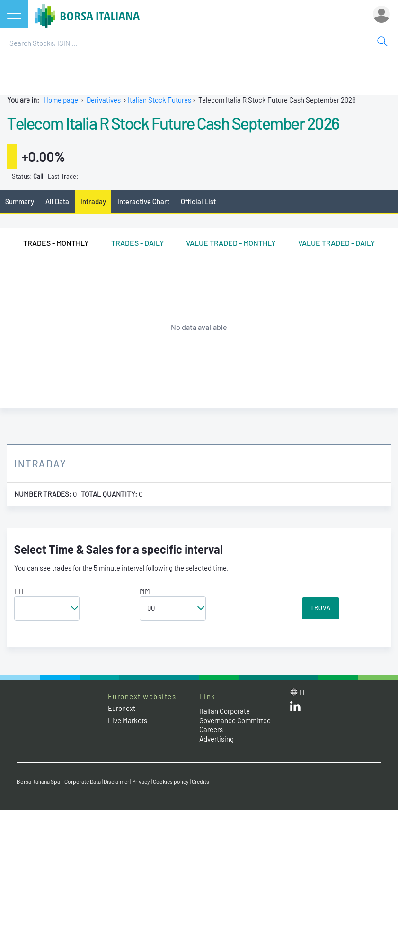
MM (145, 591)
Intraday (93, 201)
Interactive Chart (143, 201)
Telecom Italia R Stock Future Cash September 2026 (174, 123)
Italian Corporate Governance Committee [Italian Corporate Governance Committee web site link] (235, 716)
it (303, 692)
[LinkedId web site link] (295, 708)
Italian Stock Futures (159, 99)
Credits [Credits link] (200, 781)
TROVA (320, 608)
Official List (198, 201)
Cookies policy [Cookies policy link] (171, 781)
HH (19, 591)
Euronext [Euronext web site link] (121, 708)
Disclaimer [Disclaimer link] (116, 781)
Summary (19, 201)
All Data (57, 201)
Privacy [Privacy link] (141, 781)
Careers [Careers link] (211, 729)
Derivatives (104, 99)
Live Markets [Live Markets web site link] (127, 720)
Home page (61, 99)
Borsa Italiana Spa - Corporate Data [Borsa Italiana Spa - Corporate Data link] (59, 781)
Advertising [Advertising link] (216, 739)
